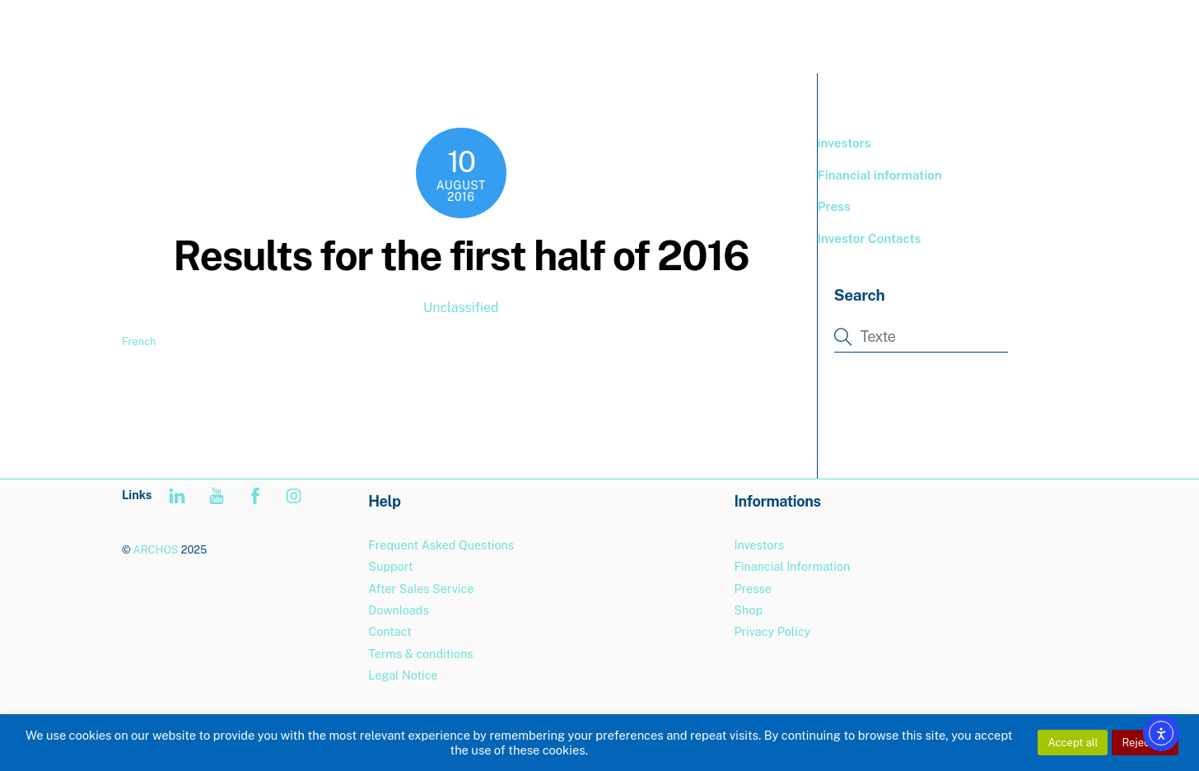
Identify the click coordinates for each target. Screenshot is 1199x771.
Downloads (398, 610)
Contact (390, 631)
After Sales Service (421, 589)
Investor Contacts (869, 238)
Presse (752, 589)
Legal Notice (402, 675)
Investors (759, 545)
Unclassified (461, 307)
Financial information (880, 175)
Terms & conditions (420, 654)
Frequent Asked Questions (441, 545)
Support (967, 32)
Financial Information (792, 566)
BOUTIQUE (882, 32)
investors (844, 143)
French (139, 341)
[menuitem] (1042, 33)
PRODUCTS (786, 32)
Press (834, 206)
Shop (748, 610)
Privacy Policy (772, 631)
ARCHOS (156, 550)
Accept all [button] (1072, 742)
